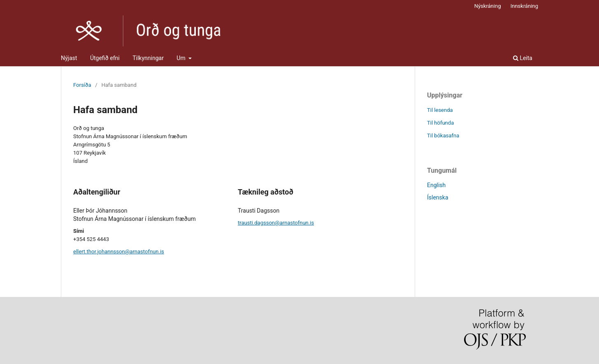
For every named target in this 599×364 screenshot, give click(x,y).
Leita (522, 58)
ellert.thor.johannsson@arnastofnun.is (118, 251)
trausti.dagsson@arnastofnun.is (276, 223)
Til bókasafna (443, 135)
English (436, 185)
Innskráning (524, 6)
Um (181, 58)
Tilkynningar (148, 58)
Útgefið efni (105, 58)
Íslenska (437, 197)
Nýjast (69, 58)
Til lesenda (440, 110)
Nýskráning (487, 6)
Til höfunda (440, 123)
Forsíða (82, 85)
